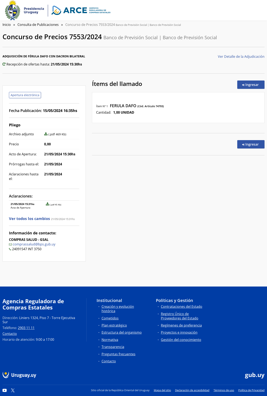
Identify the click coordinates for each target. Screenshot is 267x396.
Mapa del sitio (162, 390)
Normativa (110, 339)
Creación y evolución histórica (118, 308)
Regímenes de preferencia (181, 325)
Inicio (6, 24)
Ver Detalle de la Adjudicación (241, 56)
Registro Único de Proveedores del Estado (179, 316)
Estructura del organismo (122, 332)
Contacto (9, 333)
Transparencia (113, 346)
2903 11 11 (26, 328)
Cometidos (110, 318)
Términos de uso (224, 390)
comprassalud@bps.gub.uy (34, 244)
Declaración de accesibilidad (192, 390)
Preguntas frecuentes (118, 354)
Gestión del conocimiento (181, 339)
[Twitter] (13, 390)
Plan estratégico (114, 325)
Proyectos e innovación (179, 332)
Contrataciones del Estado (181, 306)
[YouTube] (4, 390)
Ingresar (253, 84)
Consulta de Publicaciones (38, 24)
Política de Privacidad (251, 390)
